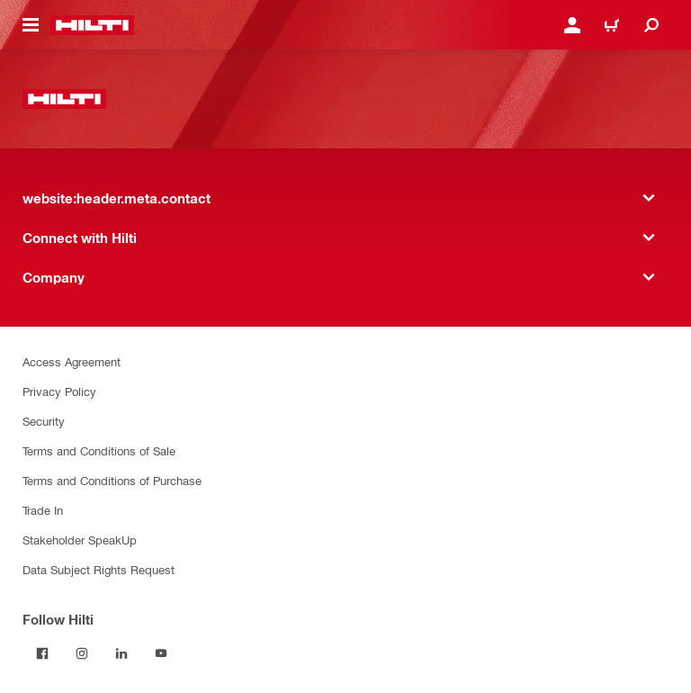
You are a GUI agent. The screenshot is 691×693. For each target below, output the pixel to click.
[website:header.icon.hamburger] (30, 25)
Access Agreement (71, 361)
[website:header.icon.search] (651, 25)
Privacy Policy (59, 391)
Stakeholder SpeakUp (79, 539)
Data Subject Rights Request (98, 569)
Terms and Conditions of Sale (98, 450)
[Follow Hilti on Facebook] (42, 653)
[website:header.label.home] (92, 25)
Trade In (42, 510)
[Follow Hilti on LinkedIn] (121, 653)
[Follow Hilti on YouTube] (161, 653)
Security (43, 421)
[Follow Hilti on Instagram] (82, 653)
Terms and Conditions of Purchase (112, 480)
